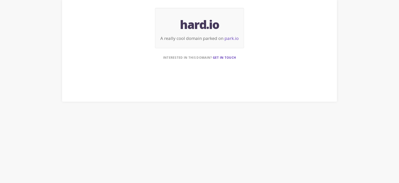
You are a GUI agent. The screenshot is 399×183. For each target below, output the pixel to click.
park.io (231, 38)
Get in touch (224, 57)
